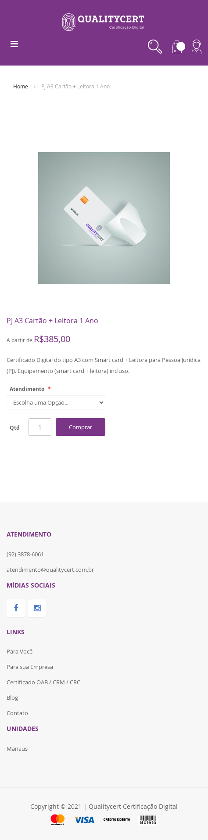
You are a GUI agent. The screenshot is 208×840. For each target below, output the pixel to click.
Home (20, 86)
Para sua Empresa (30, 667)
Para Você (19, 651)
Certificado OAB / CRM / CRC (43, 682)
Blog (12, 697)
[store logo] (104, 21)
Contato (17, 713)
